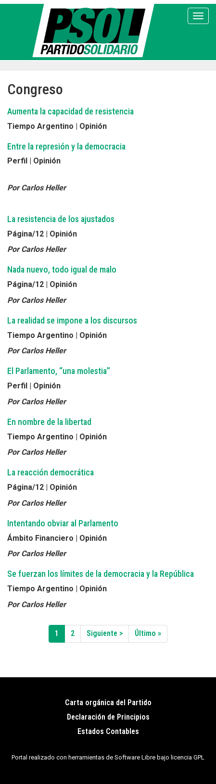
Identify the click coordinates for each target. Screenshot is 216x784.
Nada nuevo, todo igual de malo (61, 269)
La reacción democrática (50, 472)
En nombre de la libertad (49, 422)
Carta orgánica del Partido (108, 702)
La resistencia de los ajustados (60, 219)
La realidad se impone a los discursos (72, 320)
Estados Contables (108, 731)
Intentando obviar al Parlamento (62, 523)
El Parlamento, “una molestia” (58, 371)
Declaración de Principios (108, 717)
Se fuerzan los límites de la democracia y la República (100, 574)
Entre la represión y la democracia (66, 146)
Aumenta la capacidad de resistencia (70, 111)
